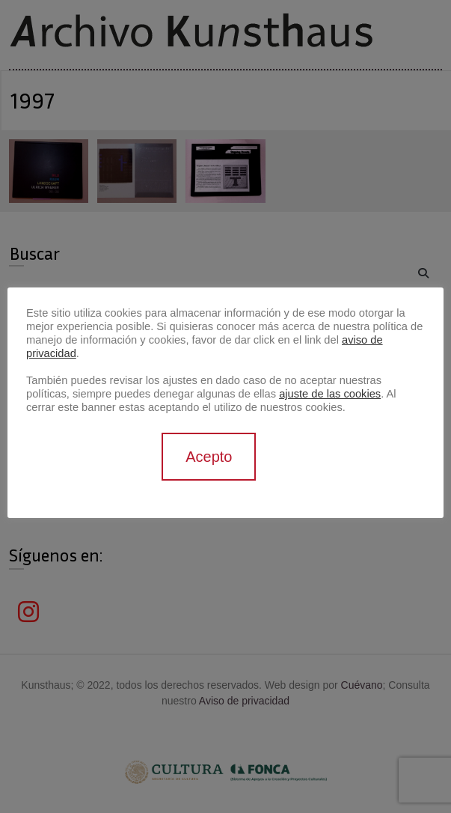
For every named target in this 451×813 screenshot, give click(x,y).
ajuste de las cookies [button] (330, 394)
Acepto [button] (208, 456)
